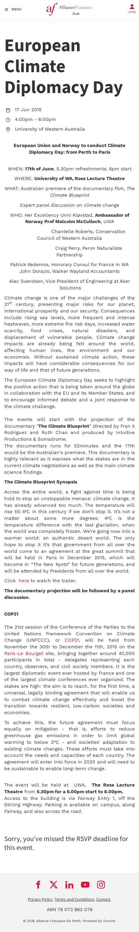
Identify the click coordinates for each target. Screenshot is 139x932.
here (24, 580)
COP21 (72, 640)
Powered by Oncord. (99, 921)
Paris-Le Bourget (23, 653)
